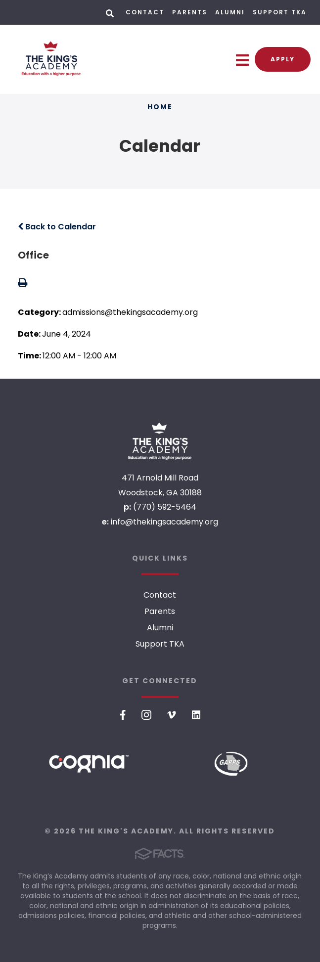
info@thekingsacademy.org (164, 521)
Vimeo (171, 715)
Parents (189, 12)
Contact (145, 12)
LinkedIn (196, 715)
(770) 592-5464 (164, 507)
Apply (283, 59)
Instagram (146, 715)
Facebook (123, 715)
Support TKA (280, 12)
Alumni (230, 12)
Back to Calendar (57, 226)
